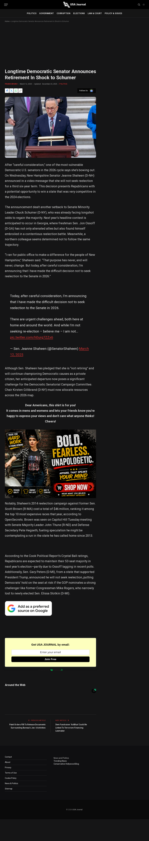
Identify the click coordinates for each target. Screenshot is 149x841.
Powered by (50, 670)
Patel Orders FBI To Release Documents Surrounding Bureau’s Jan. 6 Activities (29, 727)
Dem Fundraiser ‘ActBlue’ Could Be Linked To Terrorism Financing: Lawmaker (72, 727)
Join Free (50, 659)
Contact (8, 757)
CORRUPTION (63, 13)
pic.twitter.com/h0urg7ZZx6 (31, 337)
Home (7, 21)
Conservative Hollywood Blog (66, 764)
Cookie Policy (10, 778)
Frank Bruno (11, 84)
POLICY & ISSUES (113, 13)
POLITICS (31, 13)
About (7, 762)
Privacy (8, 767)
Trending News (60, 761)
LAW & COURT (95, 13)
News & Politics (11, 783)
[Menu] (6, 5)
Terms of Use (11, 773)
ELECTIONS (79, 13)
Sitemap (8, 789)
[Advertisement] (74, 47)
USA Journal (77, 810)
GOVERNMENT (46, 13)
